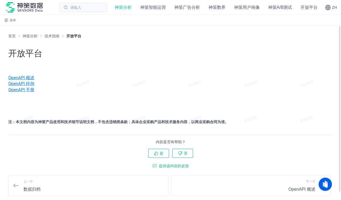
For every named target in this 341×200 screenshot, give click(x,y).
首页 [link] (12, 36)
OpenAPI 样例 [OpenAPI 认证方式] (21, 83)
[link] (30, 36)
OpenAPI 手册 (21, 89)
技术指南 (52, 36)
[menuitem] (170, 78)
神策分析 (30, 36)
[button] (331, 7)
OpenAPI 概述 (21, 77)
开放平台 (73, 36)
